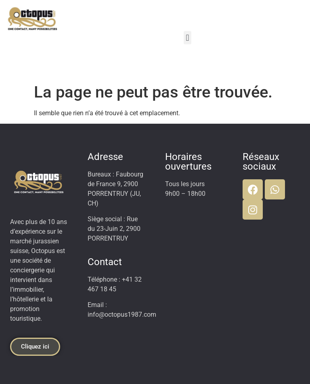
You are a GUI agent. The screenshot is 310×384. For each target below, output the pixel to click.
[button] (187, 37)
